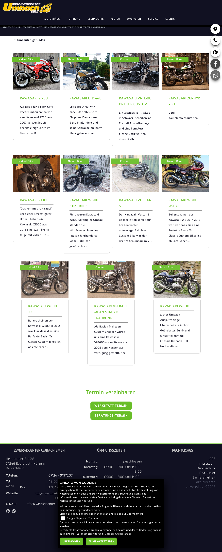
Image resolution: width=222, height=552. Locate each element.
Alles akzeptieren (101, 541)
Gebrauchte (95, 18)
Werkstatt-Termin (111, 406)
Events (170, 18)
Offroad (74, 18)
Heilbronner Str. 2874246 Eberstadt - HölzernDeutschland (25, 463)
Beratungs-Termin (111, 416)
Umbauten (134, 18)
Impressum (207, 464)
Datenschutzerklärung (78, 500)
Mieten (115, 18)
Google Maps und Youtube (82, 518)
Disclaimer (207, 473)
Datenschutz (206, 468)
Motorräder (52, 18)
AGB (212, 459)
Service (153, 18)
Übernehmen (71, 541)
